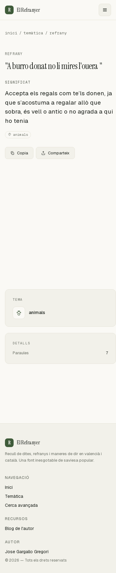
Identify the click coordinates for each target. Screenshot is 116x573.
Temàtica (14, 496)
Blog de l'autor (19, 528)
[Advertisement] (58, 224)
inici (11, 33)
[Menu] (105, 10)
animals (18, 134)
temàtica (33, 33)
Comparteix (55, 153)
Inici (9, 487)
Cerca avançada (21, 505)
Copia (19, 153)
